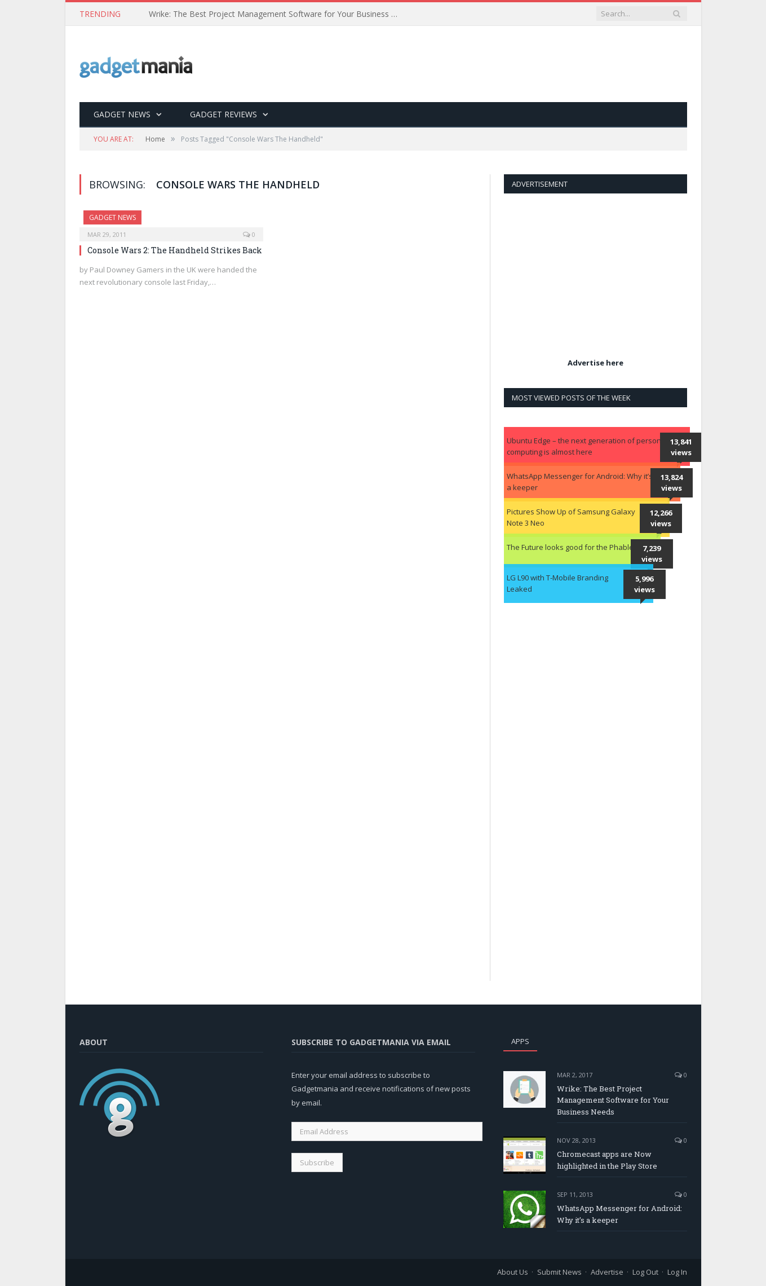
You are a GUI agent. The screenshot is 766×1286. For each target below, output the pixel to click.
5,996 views (644, 584)
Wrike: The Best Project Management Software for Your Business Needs (278, 14)
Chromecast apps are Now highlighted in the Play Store (607, 1160)
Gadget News (122, 114)
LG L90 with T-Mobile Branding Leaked (557, 583)
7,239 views (651, 554)
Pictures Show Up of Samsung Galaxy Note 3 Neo (571, 517)
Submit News (559, 1272)
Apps (520, 1041)
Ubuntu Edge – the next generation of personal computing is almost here (587, 446)
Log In (677, 1272)
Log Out (645, 1272)
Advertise (607, 1272)
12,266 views (661, 518)
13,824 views (672, 483)
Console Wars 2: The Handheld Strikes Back (174, 250)
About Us (512, 1272)
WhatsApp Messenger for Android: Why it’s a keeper (580, 481)
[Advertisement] (482, 64)
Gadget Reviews (223, 114)
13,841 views (681, 447)
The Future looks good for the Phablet (571, 547)
